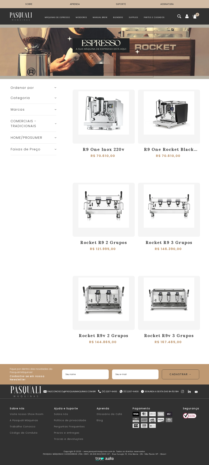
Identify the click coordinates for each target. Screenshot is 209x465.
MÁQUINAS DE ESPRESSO (57, 17)
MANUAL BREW (100, 17)
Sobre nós (61, 414)
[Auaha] (109, 459)
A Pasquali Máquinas (24, 420)
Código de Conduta (24, 432)
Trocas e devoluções (68, 439)
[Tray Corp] (100, 459)
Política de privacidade (70, 420)
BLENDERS (118, 17)
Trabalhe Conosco (22, 426)
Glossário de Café (109, 414)
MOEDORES (81, 17)
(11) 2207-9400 (107, 391)
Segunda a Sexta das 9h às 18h (160, 391)
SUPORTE (121, 4)
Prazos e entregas (67, 432)
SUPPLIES (133, 17)
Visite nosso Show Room (27, 414)
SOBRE (28, 4)
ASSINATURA (167, 4)
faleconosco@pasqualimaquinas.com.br (69, 391)
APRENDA (75, 4)
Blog (100, 420)
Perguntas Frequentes (69, 426)
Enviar (180, 374)
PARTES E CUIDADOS (154, 17)
